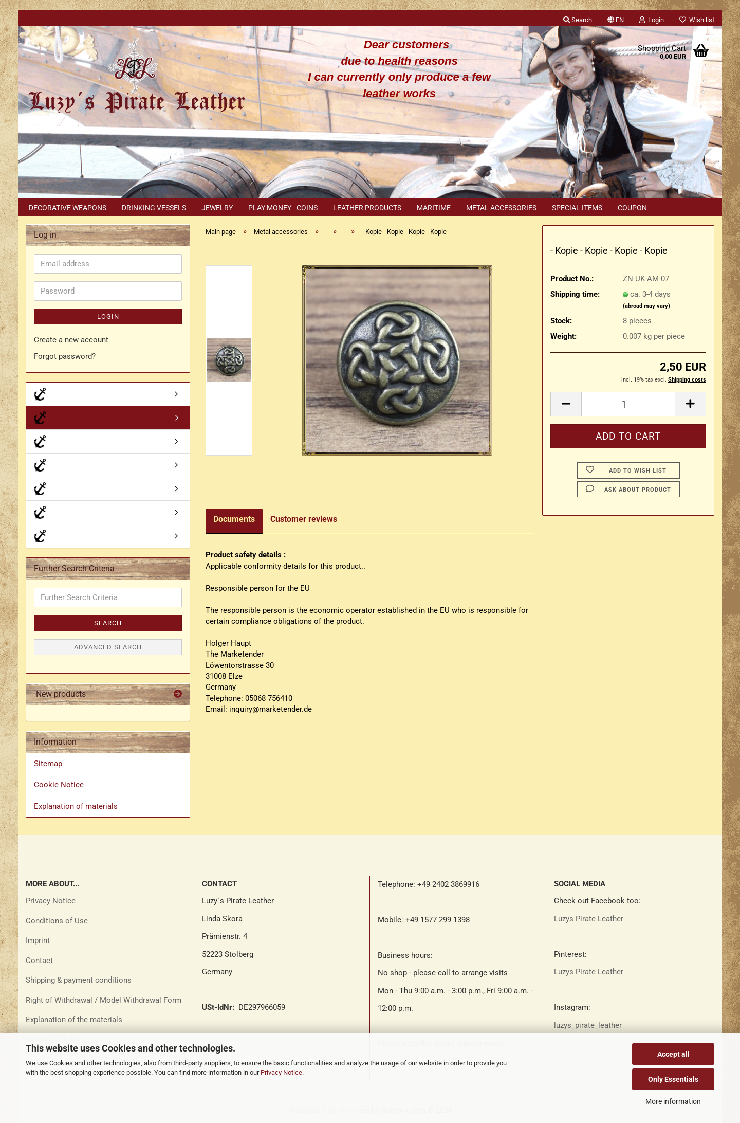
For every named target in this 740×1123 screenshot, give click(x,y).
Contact (39, 960)
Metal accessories (501, 208)
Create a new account (71, 340)
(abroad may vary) (646, 306)
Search (108, 623)
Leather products (367, 208)
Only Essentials (673, 1079)
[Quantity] (628, 404)
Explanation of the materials (74, 1019)
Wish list (696, 20)
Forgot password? (65, 356)
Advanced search (108, 647)
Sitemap (48, 763)
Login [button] (651, 20)
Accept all (673, 1054)
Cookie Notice (59, 784)
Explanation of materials (76, 806)
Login (108, 316)
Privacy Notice (281, 1072)
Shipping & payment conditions (79, 980)
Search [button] (577, 20)
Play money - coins (283, 208)
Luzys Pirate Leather (588, 918)
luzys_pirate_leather (588, 1025)
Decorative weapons (67, 208)
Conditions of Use (57, 921)
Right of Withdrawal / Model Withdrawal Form (103, 1000)
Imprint (38, 940)
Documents (234, 519)
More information (673, 1101)
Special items (577, 208)
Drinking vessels (154, 208)
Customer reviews (303, 519)
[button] (616, 18)
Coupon (632, 208)
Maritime (434, 208)
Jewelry (217, 208)
